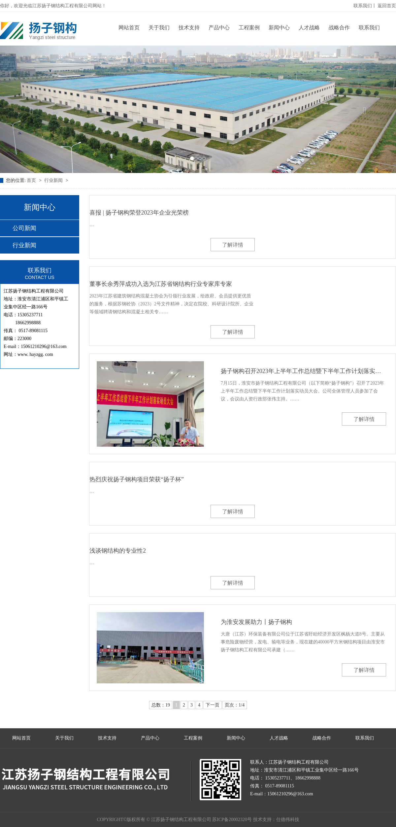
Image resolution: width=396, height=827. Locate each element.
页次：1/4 (235, 705)
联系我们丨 (365, 5)
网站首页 (129, 27)
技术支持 (189, 27)
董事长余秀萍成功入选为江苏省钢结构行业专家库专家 (160, 284)
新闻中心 (279, 27)
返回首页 (387, 5)
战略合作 (339, 27)
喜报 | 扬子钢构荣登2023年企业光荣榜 (139, 212)
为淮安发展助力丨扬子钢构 (256, 622)
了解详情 (232, 245)
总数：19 (160, 705)
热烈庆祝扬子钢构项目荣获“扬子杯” (136, 479)
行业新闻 (54, 180)
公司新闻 (24, 228)
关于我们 (159, 27)
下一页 (212, 705)
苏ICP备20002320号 (232, 819)
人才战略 (309, 27)
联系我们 (369, 27)
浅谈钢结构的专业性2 (117, 550)
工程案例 (249, 27)
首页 (32, 180)
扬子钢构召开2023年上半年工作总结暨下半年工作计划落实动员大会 (303, 371)
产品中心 (219, 27)
